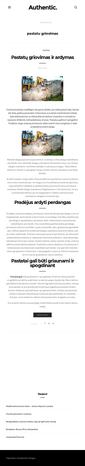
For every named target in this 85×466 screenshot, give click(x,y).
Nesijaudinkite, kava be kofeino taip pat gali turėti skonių (31, 421)
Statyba (46, 50)
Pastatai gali (16, 276)
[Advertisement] (42, 359)
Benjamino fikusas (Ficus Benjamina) (22, 429)
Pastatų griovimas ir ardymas (42, 57)
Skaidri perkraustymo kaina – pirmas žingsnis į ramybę (29, 406)
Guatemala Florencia (15, 437)
